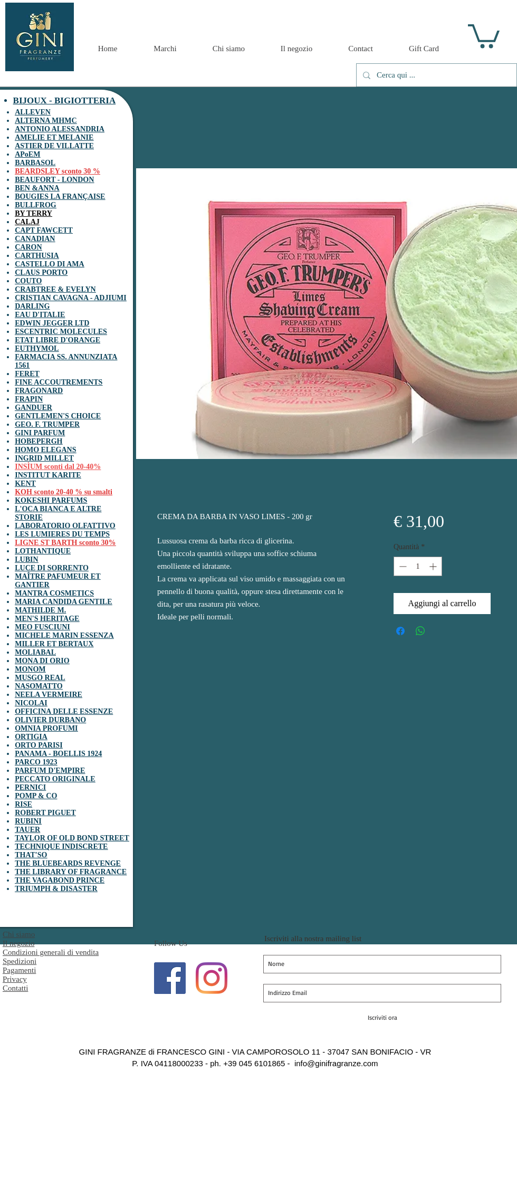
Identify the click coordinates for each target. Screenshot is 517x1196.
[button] (484, 35)
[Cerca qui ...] (435, 75)
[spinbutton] (417, 566)
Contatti (15, 988)
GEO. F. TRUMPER (47, 424)
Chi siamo (19, 934)
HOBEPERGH (38, 441)
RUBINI (28, 821)
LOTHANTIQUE (43, 551)
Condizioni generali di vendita (51, 952)
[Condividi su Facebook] (400, 631)
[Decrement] (401, 566)
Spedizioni (19, 961)
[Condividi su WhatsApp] (420, 631)
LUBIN (26, 559)
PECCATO (32, 779)
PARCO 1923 (36, 762)
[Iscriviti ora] (382, 1018)
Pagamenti (19, 970)
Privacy (15, 979)
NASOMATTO (39, 686)
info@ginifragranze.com (336, 1063)
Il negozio (18, 943)
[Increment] (434, 566)
